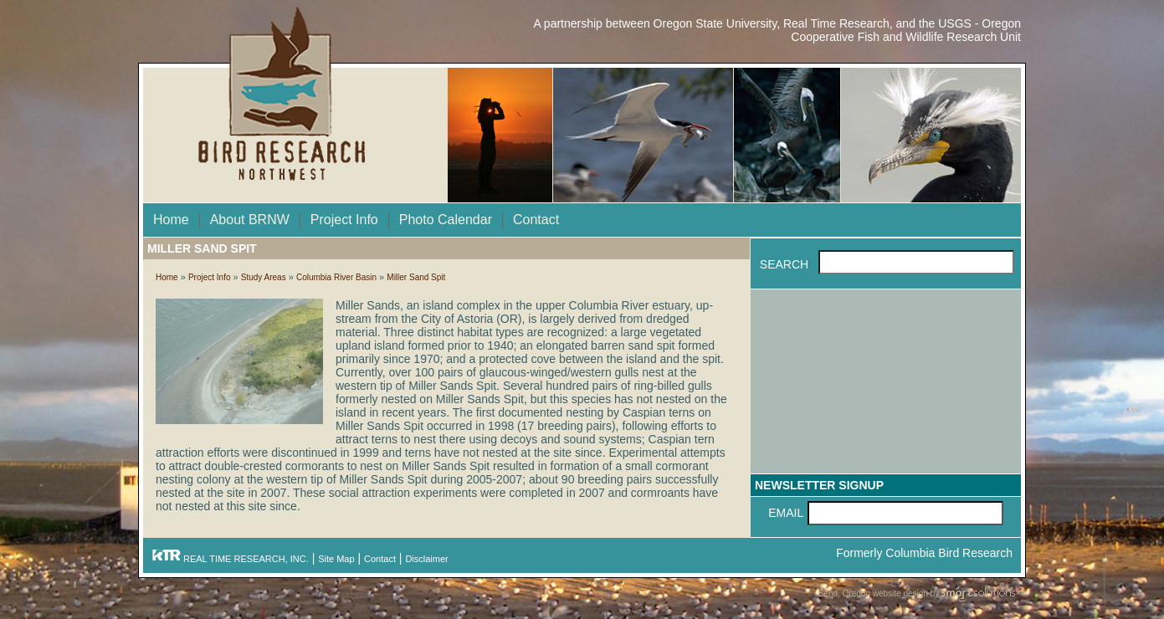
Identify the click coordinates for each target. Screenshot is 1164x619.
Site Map (336, 559)
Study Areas (263, 277)
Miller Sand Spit (416, 277)
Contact (536, 219)
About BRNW (250, 219)
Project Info (344, 219)
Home (171, 219)
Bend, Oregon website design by (919, 594)
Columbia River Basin (336, 277)
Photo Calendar (445, 219)
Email (785, 512)
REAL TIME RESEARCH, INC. (230, 559)
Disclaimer (426, 559)
